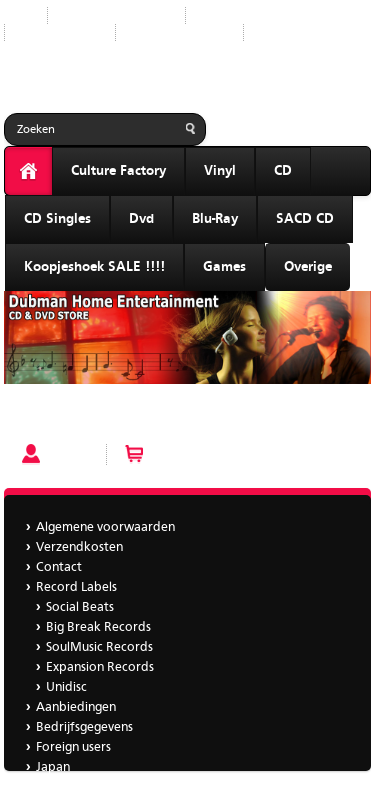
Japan (276, 32)
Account (72, 454)
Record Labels (241, 15)
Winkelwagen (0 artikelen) (226, 454)
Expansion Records (100, 667)
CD (283, 171)
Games (224, 267)
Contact (59, 567)
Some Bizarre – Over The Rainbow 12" (118, 417)
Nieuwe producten (116, 15)
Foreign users (73, 747)
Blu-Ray (215, 219)
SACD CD (305, 219)
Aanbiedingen (60, 32)
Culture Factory (118, 171)
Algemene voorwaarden (105, 527)
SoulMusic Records (99, 647)
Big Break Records (98, 627)
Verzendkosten (79, 547)
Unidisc (66, 687)
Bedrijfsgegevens (179, 32)
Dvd (141, 219)
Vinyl (220, 171)
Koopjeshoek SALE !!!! (94, 267)
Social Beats (80, 607)
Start (18, 15)
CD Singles (57, 219)
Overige (308, 267)
